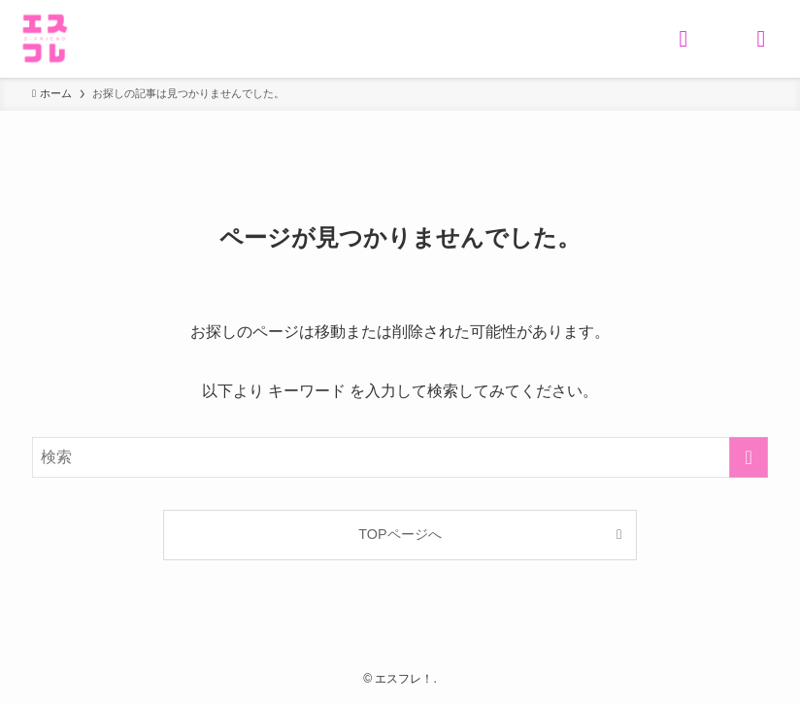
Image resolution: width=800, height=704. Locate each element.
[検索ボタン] (683, 39)
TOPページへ (399, 534)
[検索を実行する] (748, 457)
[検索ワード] (400, 457)
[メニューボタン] (761, 39)
